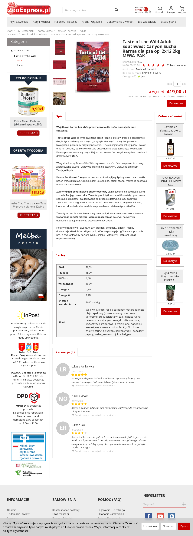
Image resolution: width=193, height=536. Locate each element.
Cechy (60, 255)
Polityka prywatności (18, 515)
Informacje (17, 495)
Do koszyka (174, 102)
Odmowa (168, 526)
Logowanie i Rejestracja (111, 503)
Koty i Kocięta (41, 21)
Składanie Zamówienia (111, 507)
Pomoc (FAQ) (109, 495)
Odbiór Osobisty (61, 515)
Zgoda (184, 526)
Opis (59, 115)
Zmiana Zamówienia (109, 511)
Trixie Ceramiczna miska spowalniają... (170, 233)
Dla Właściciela (147, 21)
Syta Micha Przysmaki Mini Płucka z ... (170, 277)
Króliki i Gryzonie (92, 21)
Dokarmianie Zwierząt (119, 21)
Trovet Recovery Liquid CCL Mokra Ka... (170, 184)
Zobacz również (170, 118)
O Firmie (11, 503)
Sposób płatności (62, 511)
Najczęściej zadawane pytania (115, 515)
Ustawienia (150, 526)
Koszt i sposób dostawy (66, 503)
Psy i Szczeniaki (18, 21)
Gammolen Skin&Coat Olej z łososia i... (170, 135)
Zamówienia (63, 495)
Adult (20, 60)
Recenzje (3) (65, 352)
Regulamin (13, 511)
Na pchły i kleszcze (65, 21)
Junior (20, 65)
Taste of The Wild (25, 56)
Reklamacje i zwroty (18, 507)
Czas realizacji (60, 507)
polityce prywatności (15, 531)
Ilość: (169, 83)
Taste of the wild (145, 68)
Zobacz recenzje (168, 65)
